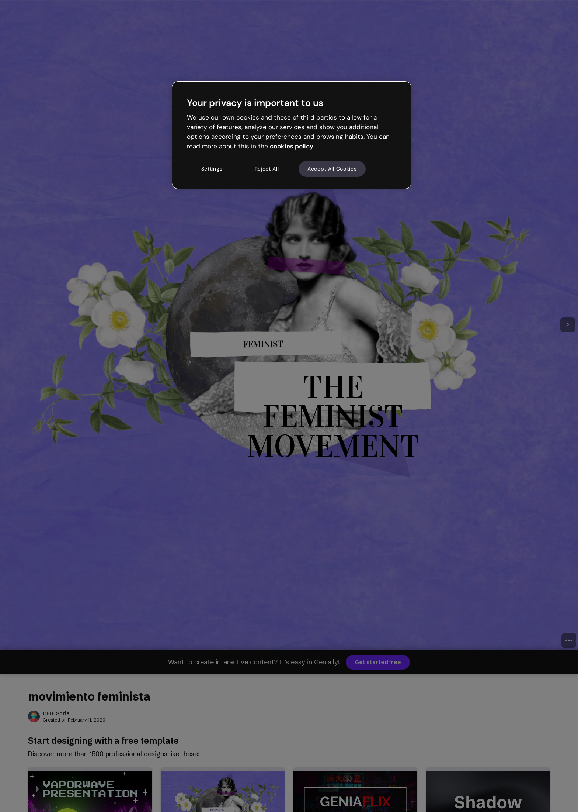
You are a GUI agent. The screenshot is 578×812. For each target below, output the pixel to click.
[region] (291, 135)
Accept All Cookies (332, 168)
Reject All (267, 168)
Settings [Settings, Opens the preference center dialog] (212, 168)
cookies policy (291, 146)
